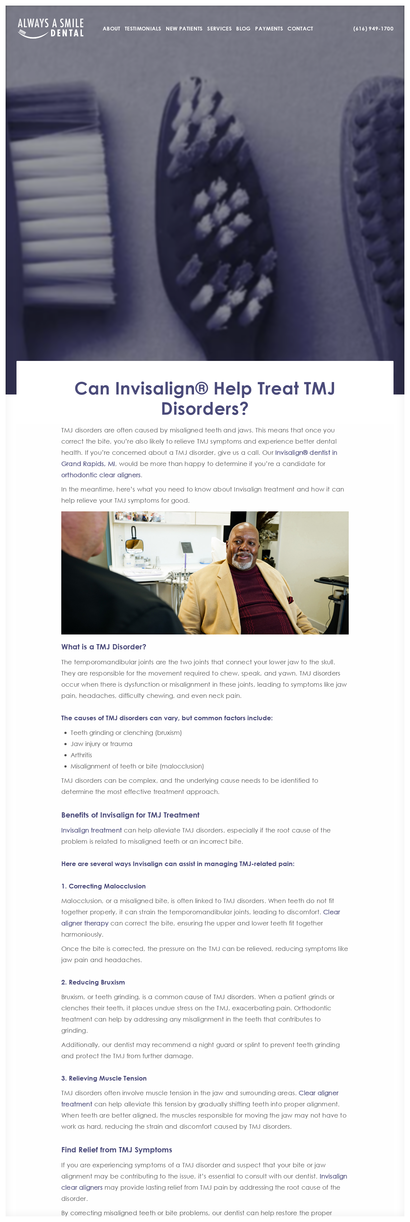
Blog (243, 28)
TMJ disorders (320, 673)
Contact (300, 28)
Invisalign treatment (91, 830)
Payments (269, 28)
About (111, 28)
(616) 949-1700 (373, 28)
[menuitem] (111, 28)
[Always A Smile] (50, 28)
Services (219, 28)
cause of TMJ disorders (219, 996)
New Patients (184, 28)
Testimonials (143, 28)
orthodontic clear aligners (101, 474)
